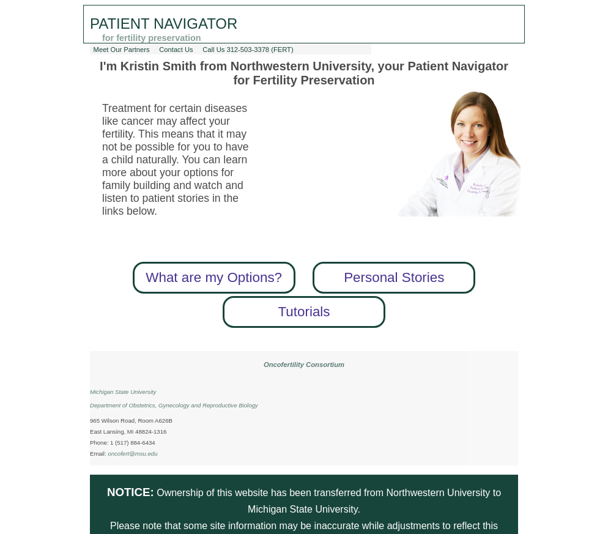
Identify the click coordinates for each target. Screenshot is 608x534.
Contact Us (176, 49)
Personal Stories (394, 277)
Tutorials (304, 311)
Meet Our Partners (122, 49)
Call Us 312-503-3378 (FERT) (247, 49)
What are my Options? (214, 277)
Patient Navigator (163, 23)
